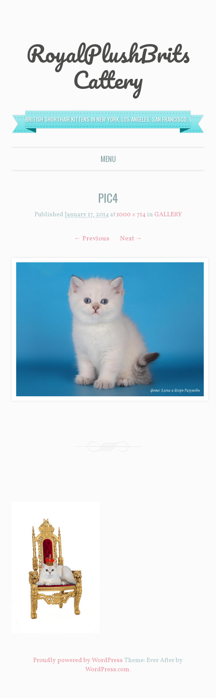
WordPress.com (107, 670)
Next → (131, 238)
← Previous (91, 238)
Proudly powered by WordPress (78, 660)
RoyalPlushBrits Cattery (108, 66)
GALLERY (168, 215)
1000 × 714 (131, 215)
